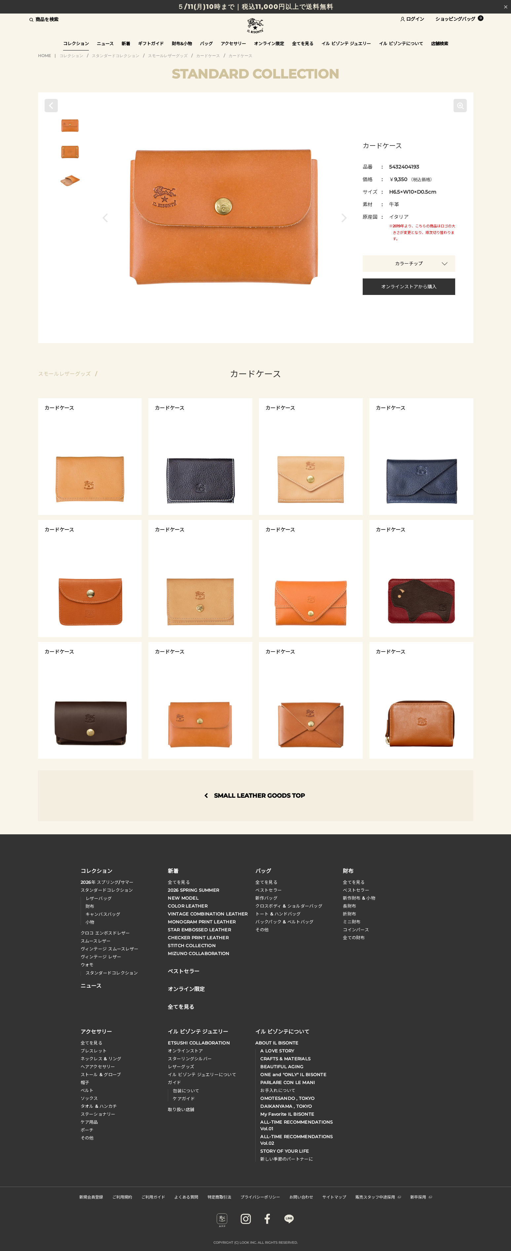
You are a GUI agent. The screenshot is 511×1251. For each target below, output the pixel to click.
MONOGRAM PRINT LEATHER (202, 921)
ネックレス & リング (101, 1058)
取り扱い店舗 (181, 1109)
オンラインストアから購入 (409, 287)
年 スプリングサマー (107, 882)
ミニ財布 (351, 921)
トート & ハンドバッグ (278, 913)
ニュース (105, 43)
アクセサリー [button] (233, 43)
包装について (186, 1090)
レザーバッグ (99, 898)
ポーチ (87, 1130)
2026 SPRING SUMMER (193, 890)
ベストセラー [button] (184, 970)
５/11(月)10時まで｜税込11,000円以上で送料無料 (255, 7)
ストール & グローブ (101, 1074)
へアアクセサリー (98, 1066)
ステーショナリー (98, 1114)
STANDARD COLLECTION (255, 74)
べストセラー (356, 890)
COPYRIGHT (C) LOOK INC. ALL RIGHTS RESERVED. (255, 1242)
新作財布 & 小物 (359, 898)
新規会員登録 (91, 1197)
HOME (44, 55)
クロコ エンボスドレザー (105, 933)
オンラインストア (185, 1050)
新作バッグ (266, 898)
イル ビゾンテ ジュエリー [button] (346, 43)
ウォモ (87, 964)
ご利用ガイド (153, 1197)
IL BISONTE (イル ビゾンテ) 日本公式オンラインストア (255, 26)
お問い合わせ (301, 1197)
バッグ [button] (206, 43)
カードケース (208, 55)
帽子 (85, 1082)
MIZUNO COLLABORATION (198, 953)
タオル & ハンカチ (99, 1106)
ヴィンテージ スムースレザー (110, 948)
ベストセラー (268, 890)
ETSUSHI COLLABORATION (199, 1042)
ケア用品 (89, 1122)
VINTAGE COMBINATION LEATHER (207, 913)
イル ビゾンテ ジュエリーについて (202, 1074)
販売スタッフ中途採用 (378, 1197)
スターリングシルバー (190, 1058)
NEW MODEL (183, 898)
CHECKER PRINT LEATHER (198, 937)
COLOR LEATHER (187, 906)
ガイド (174, 1082)
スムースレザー (96, 941)
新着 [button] (126, 43)
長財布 (349, 906)
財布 (90, 906)
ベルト (87, 1090)
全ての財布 (354, 937)
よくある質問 (186, 1197)
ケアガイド (184, 1098)
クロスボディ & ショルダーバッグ (288, 906)
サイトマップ (334, 1197)
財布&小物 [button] (182, 43)
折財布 (349, 913)
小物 (90, 922)
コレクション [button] (76, 43)
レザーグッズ (181, 1066)
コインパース (356, 929)
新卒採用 (421, 1197)
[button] (106, 217)
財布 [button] (348, 870)
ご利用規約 (122, 1197)
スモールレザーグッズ (168, 55)
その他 (262, 929)
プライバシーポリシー (260, 1197)
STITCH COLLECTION (191, 945)
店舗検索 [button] (439, 43)
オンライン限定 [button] (269, 43)
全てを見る (179, 882)
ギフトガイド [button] (151, 43)
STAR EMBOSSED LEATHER (199, 929)
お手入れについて (277, 1090)
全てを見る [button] (302, 43)
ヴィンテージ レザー (101, 956)
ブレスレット (94, 1050)
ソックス (89, 1098)
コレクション (71, 55)
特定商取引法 (219, 1197)
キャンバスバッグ (103, 914)
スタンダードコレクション (115, 55)
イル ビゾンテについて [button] (401, 43)
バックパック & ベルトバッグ (284, 921)
